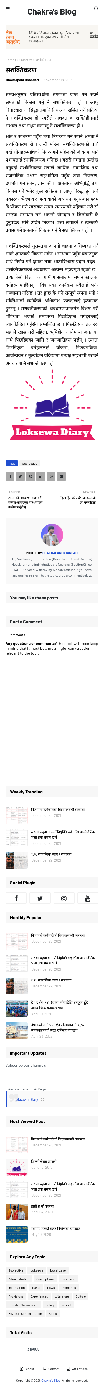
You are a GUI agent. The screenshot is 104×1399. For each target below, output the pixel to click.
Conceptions (45, 1279)
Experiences (39, 1296)
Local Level (58, 1270)
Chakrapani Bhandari (22, 80)
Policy (49, 1305)
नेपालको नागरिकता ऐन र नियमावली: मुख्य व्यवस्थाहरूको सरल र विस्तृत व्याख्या (58, 1028)
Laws (51, 1287)
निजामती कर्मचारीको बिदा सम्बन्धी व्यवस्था (58, 809)
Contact (50, 1369)
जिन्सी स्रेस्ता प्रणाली (43, 1161)
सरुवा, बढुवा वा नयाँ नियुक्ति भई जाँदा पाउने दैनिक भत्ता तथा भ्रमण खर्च (63, 835)
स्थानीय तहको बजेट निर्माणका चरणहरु (55, 1228)
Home (10, 59)
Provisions (16, 1296)
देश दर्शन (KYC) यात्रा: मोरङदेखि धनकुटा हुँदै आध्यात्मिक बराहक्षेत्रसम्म (59, 1005)
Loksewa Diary (26, 1099)
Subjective (24, 59)
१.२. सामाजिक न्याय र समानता (51, 854)
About (26, 1369)
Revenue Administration (25, 1313)
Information (16, 1287)
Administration (18, 1279)
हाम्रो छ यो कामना (42, 1206)
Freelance (68, 1279)
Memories (69, 1287)
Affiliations (77, 1369)
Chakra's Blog (52, 11)
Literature (62, 1296)
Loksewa (36, 1270)
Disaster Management (23, 1305)
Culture (81, 1296)
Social (53, 1313)
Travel (36, 1287)
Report (66, 1305)
